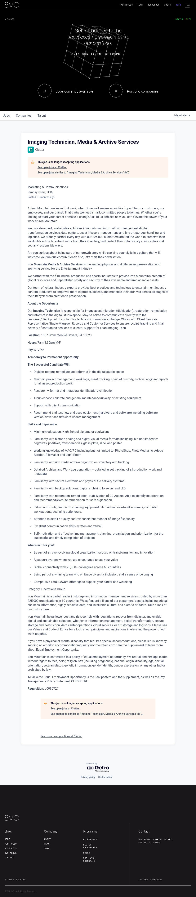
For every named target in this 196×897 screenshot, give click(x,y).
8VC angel (11, 853)
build (86, 853)
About (167, 5)
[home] (12, 5)
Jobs (178, 5)
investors (156, 879)
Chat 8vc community (89, 859)
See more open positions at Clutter (61, 736)
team (46, 844)
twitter (143, 879)
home (7, 839)
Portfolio (127, 5)
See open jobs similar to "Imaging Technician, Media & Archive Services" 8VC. (84, 172)
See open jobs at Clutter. (52, 167)
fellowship (90, 839)
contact (9, 857)
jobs (6, 115)
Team (140, 5)
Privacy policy (88, 777)
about (47, 839)
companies (23, 115)
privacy (9, 879)
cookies (21, 879)
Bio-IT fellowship (90, 846)
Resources (154, 5)
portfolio (11, 844)
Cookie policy (105, 777)
